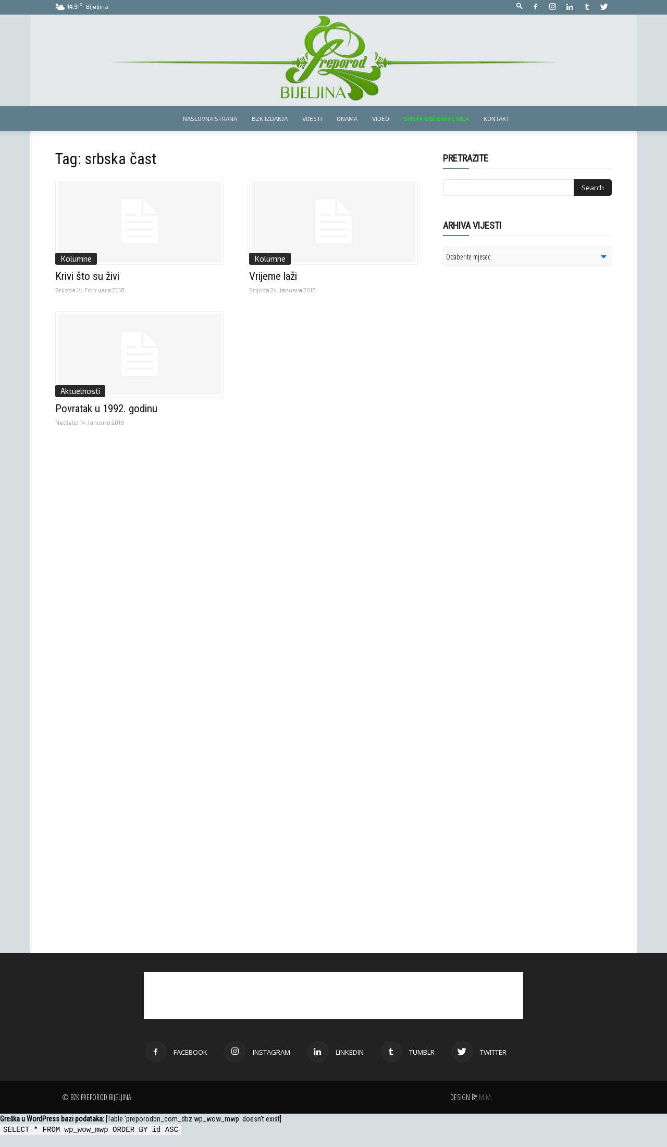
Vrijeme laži (273, 276)
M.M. (485, 1097)
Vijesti (312, 118)
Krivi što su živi (87, 276)
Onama (347, 118)
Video (380, 118)
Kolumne (76, 258)
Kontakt (497, 118)
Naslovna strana (210, 118)
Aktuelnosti (80, 391)
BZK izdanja (270, 118)
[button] (519, 6)
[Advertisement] (523, 408)
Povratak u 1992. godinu (106, 408)
